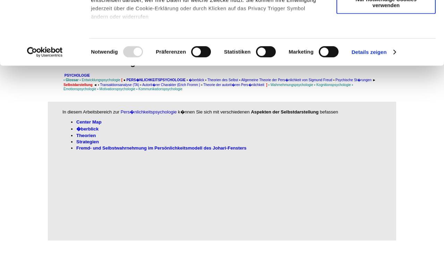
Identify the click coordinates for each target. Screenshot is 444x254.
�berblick (87, 129)
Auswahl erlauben (386, 38)
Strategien (87, 141)
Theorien (86, 135)
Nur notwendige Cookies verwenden (386, 61)
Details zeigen (368, 111)
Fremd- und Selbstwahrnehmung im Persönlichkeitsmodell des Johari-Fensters (161, 148)
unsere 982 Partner (137, 25)
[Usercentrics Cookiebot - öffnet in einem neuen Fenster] (45, 111)
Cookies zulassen (386, 17)
